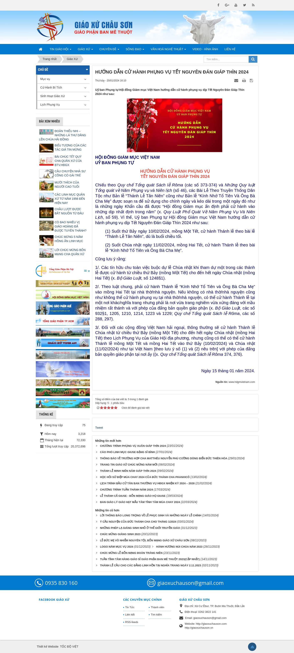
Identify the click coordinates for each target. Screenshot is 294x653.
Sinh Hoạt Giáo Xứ (52, 96)
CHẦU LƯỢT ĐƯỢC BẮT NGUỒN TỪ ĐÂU (69, 211)
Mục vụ (45, 79)
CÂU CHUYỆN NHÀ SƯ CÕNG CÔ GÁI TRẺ (70, 173)
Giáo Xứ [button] (85, 50)
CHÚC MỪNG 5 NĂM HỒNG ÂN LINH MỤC (69, 239)
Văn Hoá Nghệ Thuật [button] (168, 50)
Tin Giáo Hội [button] (60, 50)
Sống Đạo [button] (135, 50)
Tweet (99, 427)
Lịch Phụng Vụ (50, 104)
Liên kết (130, 614)
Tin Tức (129, 607)
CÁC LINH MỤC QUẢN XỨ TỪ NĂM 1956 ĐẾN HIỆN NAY (70, 199)
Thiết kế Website (47, 646)
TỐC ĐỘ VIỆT (69, 646)
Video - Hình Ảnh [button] (205, 49)
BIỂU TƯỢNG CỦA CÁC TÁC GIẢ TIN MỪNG (71, 147)
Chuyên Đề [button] (109, 50)
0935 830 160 (61, 582)
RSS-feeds (131, 622)
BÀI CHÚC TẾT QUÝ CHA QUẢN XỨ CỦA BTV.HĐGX (68, 161)
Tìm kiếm (156, 614)
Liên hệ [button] (230, 49)
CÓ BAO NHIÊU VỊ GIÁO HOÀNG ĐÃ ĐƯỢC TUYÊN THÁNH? (71, 226)
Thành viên (157, 607)
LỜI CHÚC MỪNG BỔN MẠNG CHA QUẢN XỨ (70, 252)
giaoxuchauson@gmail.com (191, 582)
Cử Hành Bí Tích (51, 87)
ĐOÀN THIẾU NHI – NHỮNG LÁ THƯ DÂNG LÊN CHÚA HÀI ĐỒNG (62, 135)
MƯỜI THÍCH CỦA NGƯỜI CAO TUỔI (67, 184)
